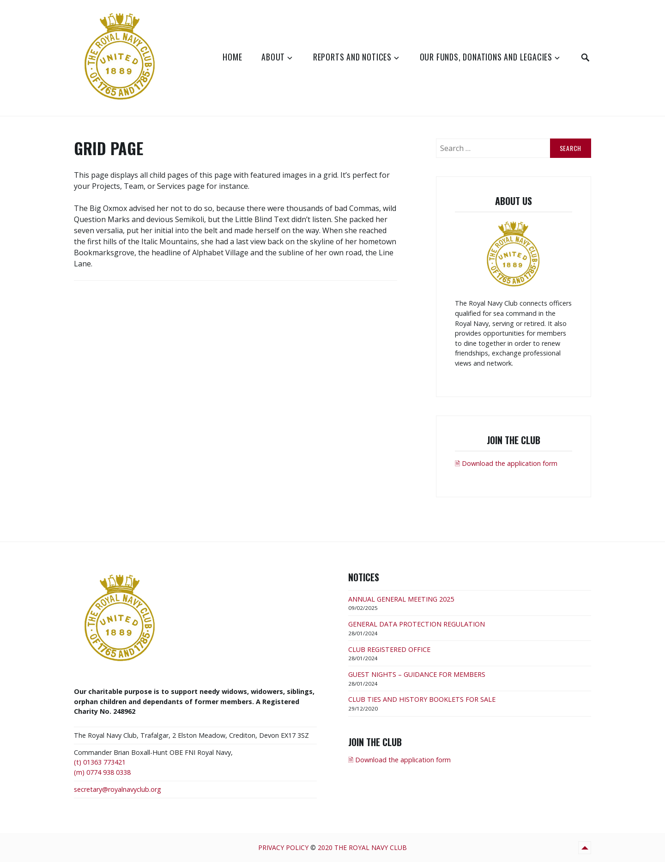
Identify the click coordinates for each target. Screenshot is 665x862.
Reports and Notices (352, 57)
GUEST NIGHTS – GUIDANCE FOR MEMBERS (416, 674)
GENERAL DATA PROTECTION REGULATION (416, 624)
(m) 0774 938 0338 (102, 772)
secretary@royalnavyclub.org (117, 789)
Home (232, 57)
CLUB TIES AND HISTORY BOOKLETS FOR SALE (422, 699)
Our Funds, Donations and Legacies (486, 57)
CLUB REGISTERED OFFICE (389, 649)
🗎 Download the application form (506, 463)
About (273, 57)
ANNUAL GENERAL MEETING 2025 (401, 599)
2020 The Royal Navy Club (362, 847)
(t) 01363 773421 (100, 762)
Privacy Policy (283, 847)
